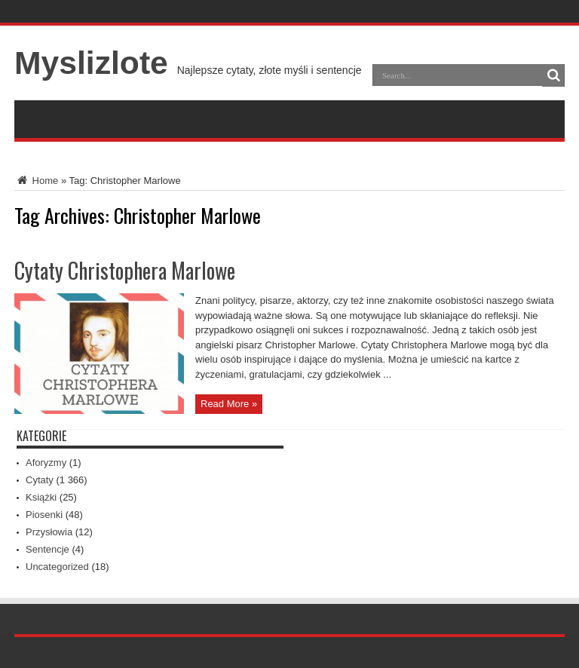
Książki (41, 497)
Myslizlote (91, 62)
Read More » (229, 403)
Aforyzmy (46, 462)
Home (36, 180)
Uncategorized (57, 566)
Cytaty (40, 480)
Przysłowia (49, 532)
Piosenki (44, 514)
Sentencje (47, 549)
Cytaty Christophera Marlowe (124, 270)
